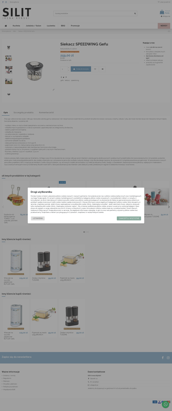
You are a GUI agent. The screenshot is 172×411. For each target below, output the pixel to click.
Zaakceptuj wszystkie (129, 218)
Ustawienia (38, 218)
